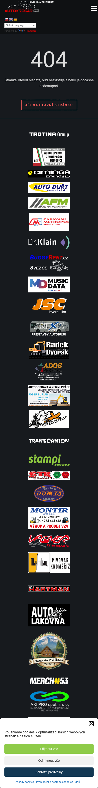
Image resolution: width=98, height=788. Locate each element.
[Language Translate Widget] (20, 25)
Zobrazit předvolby (49, 772)
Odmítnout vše (49, 760)
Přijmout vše (49, 749)
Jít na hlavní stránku (49, 105)
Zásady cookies (24, 782)
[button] (91, 723)
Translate (27, 30)
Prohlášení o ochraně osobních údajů (58, 782)
